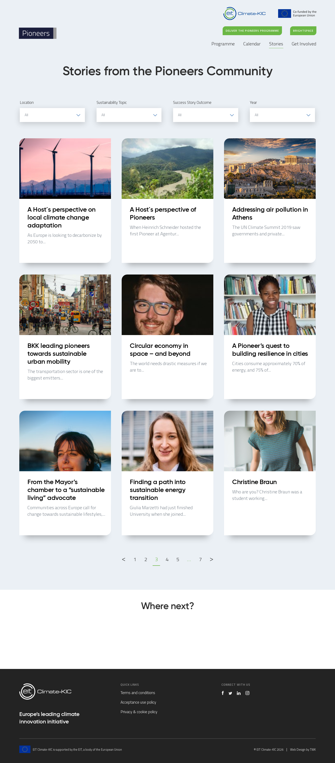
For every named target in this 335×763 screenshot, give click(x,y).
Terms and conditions (138, 693)
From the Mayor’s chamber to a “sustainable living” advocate (65, 473)
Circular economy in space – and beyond (167, 337)
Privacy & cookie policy (139, 712)
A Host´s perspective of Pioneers (167, 200)
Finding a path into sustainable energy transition (167, 473)
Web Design (297, 749)
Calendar (252, 43)
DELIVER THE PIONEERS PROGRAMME (252, 30)
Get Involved (304, 43)
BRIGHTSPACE (303, 30)
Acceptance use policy (138, 702)
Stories (276, 43)
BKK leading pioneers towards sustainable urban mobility (65, 337)
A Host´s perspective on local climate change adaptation (65, 200)
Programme (223, 43)
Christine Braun (270, 473)
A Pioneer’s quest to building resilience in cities (270, 337)
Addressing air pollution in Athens (270, 200)
